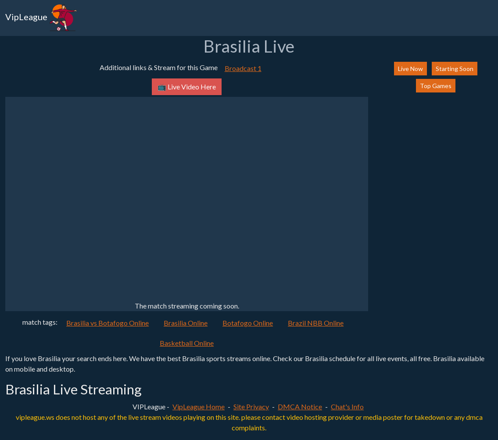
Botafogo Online (247, 323)
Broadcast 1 (243, 68)
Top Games (435, 85)
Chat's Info (347, 406)
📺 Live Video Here (187, 86)
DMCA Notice (300, 406)
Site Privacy (251, 406)
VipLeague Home (198, 406)
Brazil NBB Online (316, 323)
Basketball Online (187, 343)
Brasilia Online (186, 323)
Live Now (410, 68)
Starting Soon (454, 68)
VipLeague (41, 18)
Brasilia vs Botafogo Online (107, 323)
